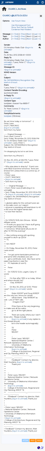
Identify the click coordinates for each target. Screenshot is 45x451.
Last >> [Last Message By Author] (37, 39)
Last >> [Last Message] (37, 34)
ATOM (25, 440)
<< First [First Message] (15, 34)
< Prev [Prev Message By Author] (22, 39)
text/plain (8, 116)
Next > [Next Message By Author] (29, 39)
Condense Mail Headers (21, 29)
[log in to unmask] (12, 70)
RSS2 (39, 440)
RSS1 (32, 440)
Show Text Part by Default (22, 27)
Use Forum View (18, 21)
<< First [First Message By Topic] (15, 36)
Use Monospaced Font (20, 25)
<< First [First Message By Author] (15, 39)
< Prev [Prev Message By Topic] (22, 36)
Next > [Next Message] (29, 34)
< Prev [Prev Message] (22, 34)
